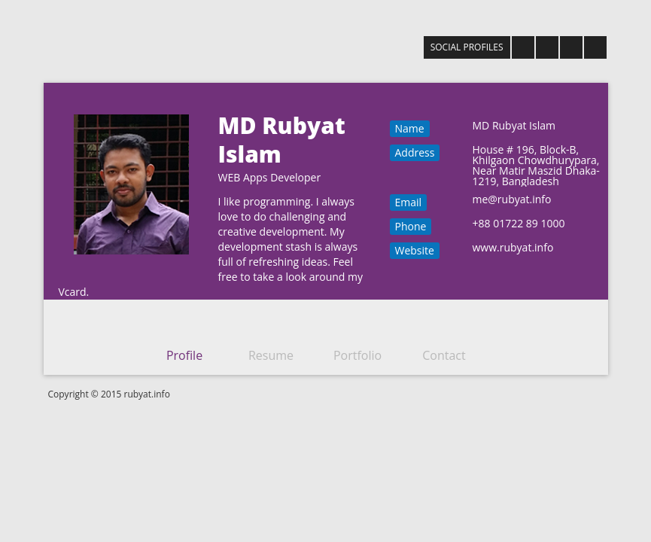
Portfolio (357, 355)
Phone (411, 226)
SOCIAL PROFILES (466, 47)
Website (414, 250)
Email (408, 202)
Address (415, 152)
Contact (443, 355)
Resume (271, 355)
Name (409, 128)
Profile (184, 355)
